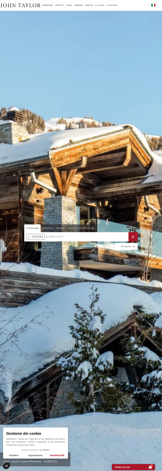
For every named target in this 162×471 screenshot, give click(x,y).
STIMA (69, 5)
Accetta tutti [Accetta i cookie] (57, 455)
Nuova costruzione (81, 228)
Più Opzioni (126, 246)
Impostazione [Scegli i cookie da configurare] (35, 455)
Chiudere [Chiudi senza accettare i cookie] (14, 455)
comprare (32, 228)
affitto (47, 228)
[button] (6, 465)
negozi (60, 228)
